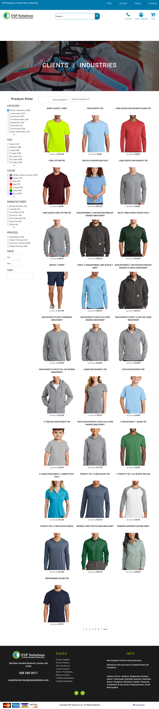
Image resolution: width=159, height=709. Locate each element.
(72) (15, 184)
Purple (15, 178)
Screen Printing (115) (18, 240)
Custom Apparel (63, 659)
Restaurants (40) (17, 122)
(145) (16, 193)
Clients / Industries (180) (20, 110)
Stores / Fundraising (64, 672)
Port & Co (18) (16, 215)
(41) (15, 181)
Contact (123, 3)
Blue (15, 193)
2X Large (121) (16, 156)
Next (105, 629)
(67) (16, 190)
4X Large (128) (16, 162)
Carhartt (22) (15, 209)
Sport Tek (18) (15, 221)
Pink (15, 181)
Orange (16, 187)
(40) (16, 187)
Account (153, 3)
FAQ (109, 3)
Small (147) (14, 144)
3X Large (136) (16, 159)
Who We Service (63, 666)
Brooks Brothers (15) (18, 206)
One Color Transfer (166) (20, 243)
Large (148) (14, 150)
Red (14, 184)
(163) (23, 175)
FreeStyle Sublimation (65, 678)
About (138, 3)
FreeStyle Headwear (64, 681)
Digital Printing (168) (18, 246)
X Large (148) (15, 153)
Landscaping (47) (17, 113)
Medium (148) (15, 147)
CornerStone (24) (17, 212)
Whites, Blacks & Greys (22, 175)
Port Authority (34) (17, 218)
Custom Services (63, 669)
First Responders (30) (19, 119)
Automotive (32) (17, 116)
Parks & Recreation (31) (20, 131)
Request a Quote (63, 675)
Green (15, 190)
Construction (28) (17, 128)
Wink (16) (14, 224)
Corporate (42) (16, 125)
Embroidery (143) (17, 237)
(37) (16, 178)
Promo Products (63, 662)
